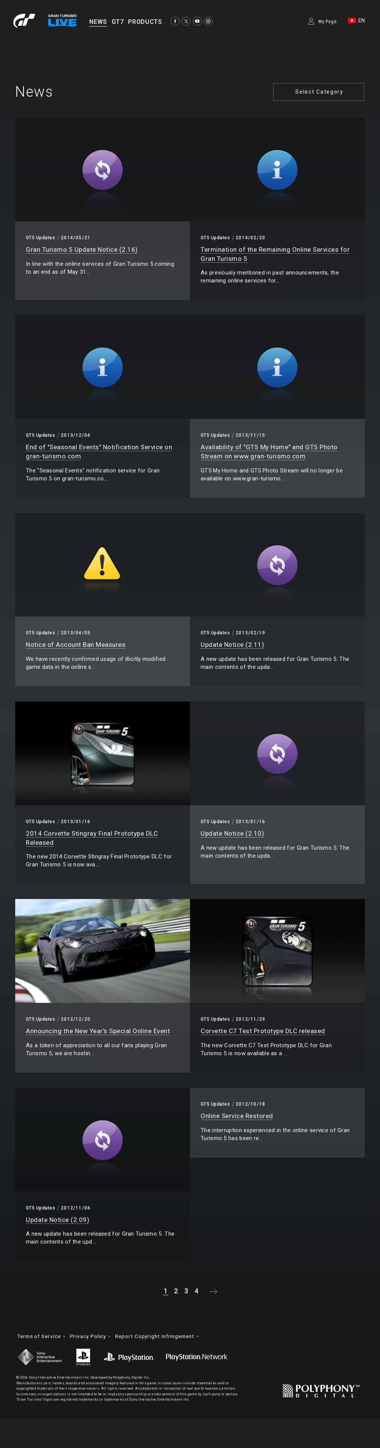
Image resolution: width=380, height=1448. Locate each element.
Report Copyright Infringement (163, 1336)
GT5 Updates (40, 237)
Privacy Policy (93, 1336)
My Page (327, 21)
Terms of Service (41, 1336)
